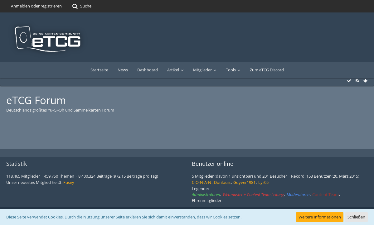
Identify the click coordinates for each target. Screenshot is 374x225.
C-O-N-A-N (201, 182)
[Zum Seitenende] (365, 81)
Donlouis (222, 182)
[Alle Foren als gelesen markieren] (349, 81)
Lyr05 (263, 182)
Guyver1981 (244, 182)
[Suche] (81, 6)
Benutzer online (212, 163)
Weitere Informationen (320, 217)
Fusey (68, 182)
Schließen (356, 217)
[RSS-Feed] (357, 81)
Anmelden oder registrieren (36, 6)
